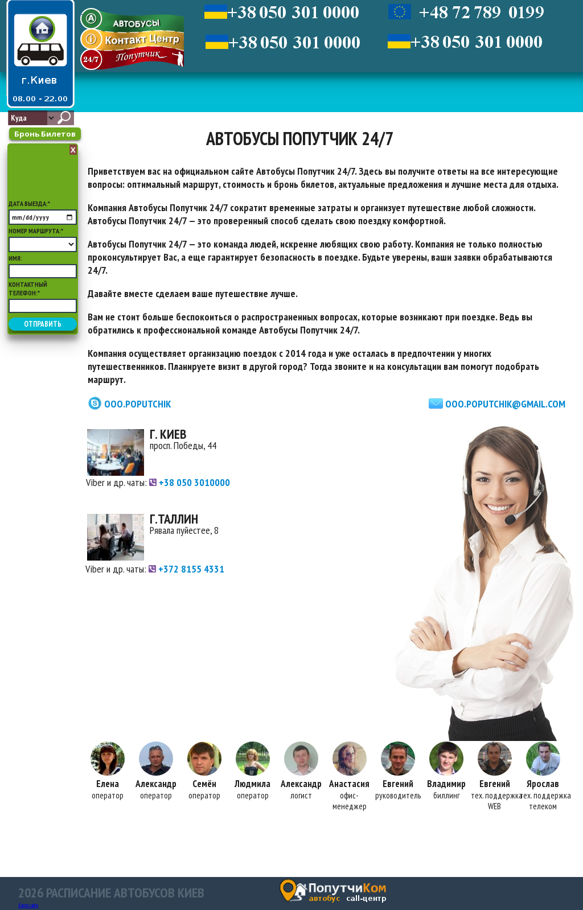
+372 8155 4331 (186, 568)
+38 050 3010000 (189, 482)
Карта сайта (28, 905)
